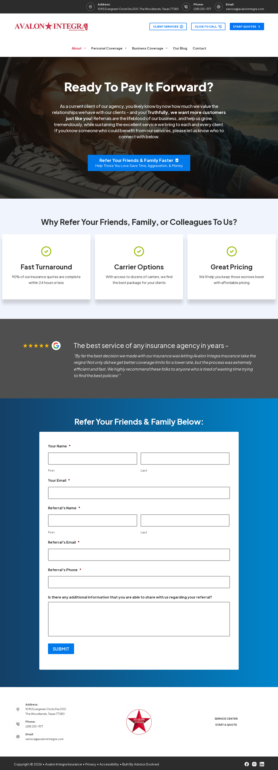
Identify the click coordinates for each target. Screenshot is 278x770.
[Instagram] (254, 762)
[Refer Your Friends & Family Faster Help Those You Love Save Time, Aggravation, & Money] (139, 163)
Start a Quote (226, 723)
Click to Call (208, 26)
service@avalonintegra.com (245, 9)
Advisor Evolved (146, 762)
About (80, 48)
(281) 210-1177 (202, 9)
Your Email (59, 480)
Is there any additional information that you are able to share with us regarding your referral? (130, 597)
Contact (199, 48)
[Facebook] (247, 762)
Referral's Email (64, 542)
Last (144, 470)
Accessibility (109, 762)
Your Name (59, 446)
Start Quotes (247, 26)
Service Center (226, 717)
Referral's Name (64, 508)
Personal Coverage (109, 48)
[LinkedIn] (262, 762)
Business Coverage (150, 48)
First (51, 470)
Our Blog (180, 48)
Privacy (90, 762)
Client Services (168, 26)
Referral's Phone (64, 570)
